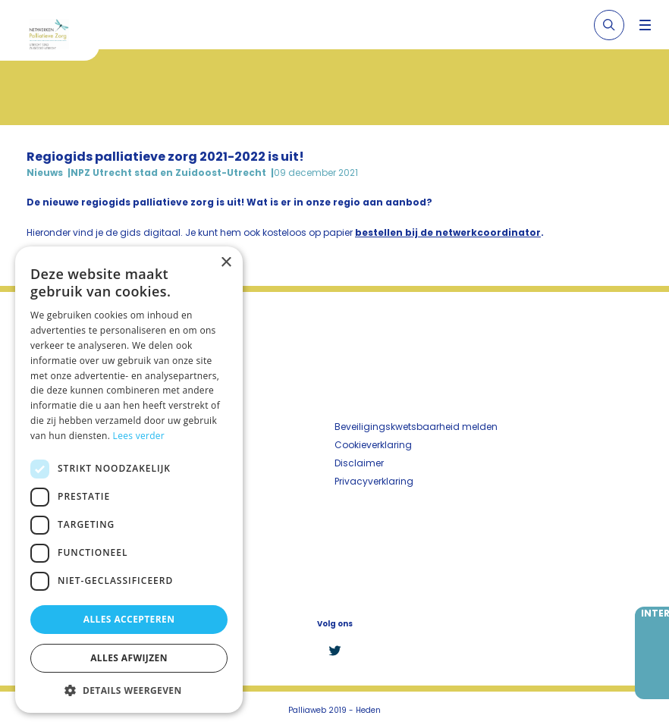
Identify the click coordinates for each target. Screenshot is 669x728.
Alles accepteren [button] (129, 619)
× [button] (225, 262)
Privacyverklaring (373, 481)
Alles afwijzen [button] (129, 657)
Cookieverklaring (373, 444)
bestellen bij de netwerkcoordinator (448, 232)
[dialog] (129, 479)
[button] (129, 690)
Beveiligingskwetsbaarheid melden (416, 426)
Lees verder (139, 435)
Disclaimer (359, 463)
